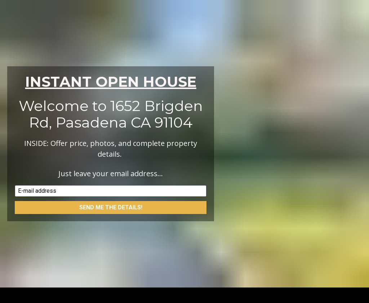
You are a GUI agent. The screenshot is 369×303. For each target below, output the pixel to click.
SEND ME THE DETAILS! (110, 204)
